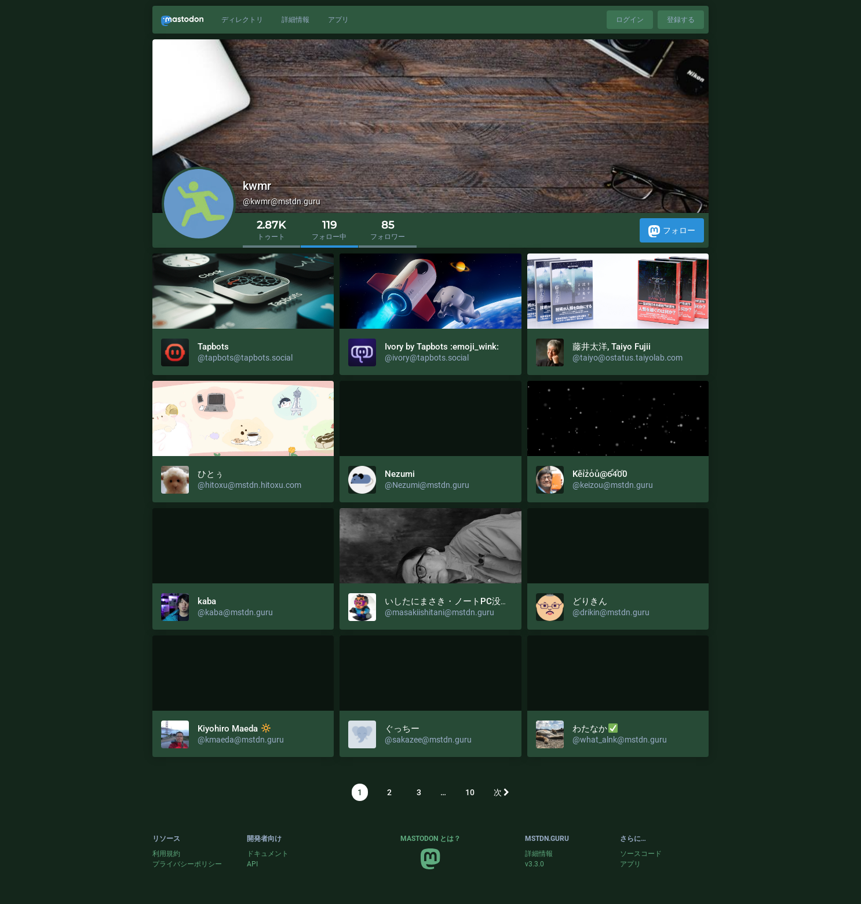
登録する (681, 20)
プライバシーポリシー (187, 864)
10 (470, 792)
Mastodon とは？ (430, 839)
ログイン (630, 20)
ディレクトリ (242, 20)
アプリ (338, 20)
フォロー (671, 231)
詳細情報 (295, 20)
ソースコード (641, 854)
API (252, 864)
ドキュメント (268, 854)
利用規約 (166, 854)
